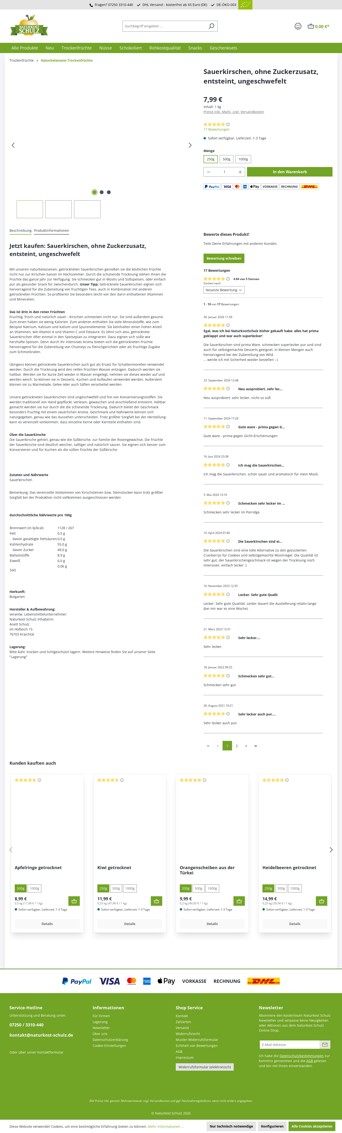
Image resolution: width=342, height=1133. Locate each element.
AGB (179, 1051)
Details (47, 923)
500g (226, 159)
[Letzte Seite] (256, 745)
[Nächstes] (190, 145)
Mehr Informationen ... (166, 1126)
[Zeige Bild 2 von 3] (102, 192)
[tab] (21, 231)
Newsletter (101, 1027)
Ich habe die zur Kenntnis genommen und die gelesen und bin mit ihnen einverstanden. (294, 1061)
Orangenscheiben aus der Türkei (207, 870)
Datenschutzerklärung (110, 1039)
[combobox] (164, 26)
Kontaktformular (50, 1052)
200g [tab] (186, 888)
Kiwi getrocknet (114, 867)
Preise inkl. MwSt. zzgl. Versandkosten (234, 111)
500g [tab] (20, 888)
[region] (102, 156)
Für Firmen (101, 1016)
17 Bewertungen (217, 129)
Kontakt (182, 1016)
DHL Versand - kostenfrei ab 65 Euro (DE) (174, 4)
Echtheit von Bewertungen (197, 1045)
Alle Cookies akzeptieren (312, 1126)
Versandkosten (160, 1101)
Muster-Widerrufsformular (197, 1039)
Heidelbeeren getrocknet (289, 867)
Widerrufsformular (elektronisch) (205, 1067)
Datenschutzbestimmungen (302, 1056)
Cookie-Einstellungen (109, 1045)
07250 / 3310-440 (26, 1025)
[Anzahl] (224, 172)
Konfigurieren (272, 1126)
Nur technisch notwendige (231, 1126)
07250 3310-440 (120, 4)
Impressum (185, 1057)
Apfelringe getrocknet (38, 867)
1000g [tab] (34, 888)
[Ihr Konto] (298, 26)
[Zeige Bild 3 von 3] (109, 192)
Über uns (100, 1033)
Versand (182, 1027)
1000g (243, 159)
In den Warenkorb (290, 171)
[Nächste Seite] (246, 745)
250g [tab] (103, 888)
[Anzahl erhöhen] (240, 172)
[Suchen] (211, 26)
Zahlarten (183, 1022)
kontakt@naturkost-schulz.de (41, 1035)
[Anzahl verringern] (209, 172)
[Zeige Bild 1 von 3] (94, 192)
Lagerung (100, 1022)
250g (210, 159)
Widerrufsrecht (188, 1033)
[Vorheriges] (13, 145)
